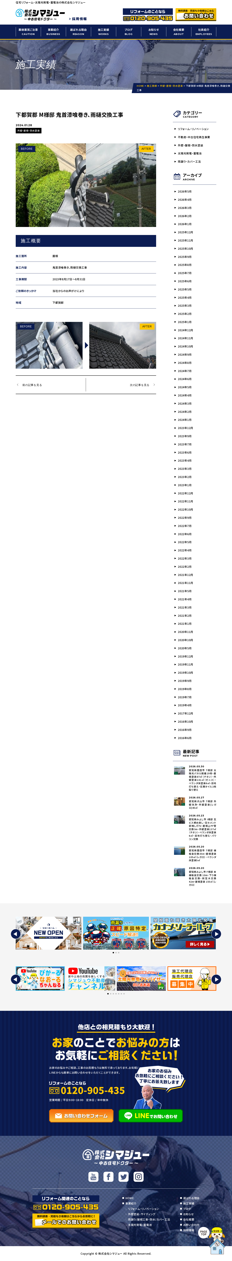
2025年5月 (185, 289)
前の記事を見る (32, 385)
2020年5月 (185, 648)
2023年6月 (185, 452)
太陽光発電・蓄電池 (190, 153)
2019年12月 (185, 656)
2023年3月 (185, 469)
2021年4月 (185, 599)
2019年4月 (185, 705)
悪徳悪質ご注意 (28, 32)
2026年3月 (185, 208)
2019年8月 (185, 689)
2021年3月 (185, 607)
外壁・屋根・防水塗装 (190, 145)
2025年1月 (185, 322)
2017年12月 (185, 713)
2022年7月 (185, 526)
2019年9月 (185, 681)
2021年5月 (185, 591)
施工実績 (103, 32)
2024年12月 (185, 330)
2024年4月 (185, 395)
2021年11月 (185, 583)
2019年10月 (185, 673)
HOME (129, 1198)
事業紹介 (53, 32)
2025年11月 (185, 240)
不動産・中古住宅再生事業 (194, 137)
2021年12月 (185, 575)
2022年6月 (185, 534)
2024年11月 (185, 338)
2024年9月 (185, 354)
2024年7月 (185, 371)
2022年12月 (185, 493)
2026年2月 (185, 216)
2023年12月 (185, 428)
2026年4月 (185, 200)
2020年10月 (185, 640)
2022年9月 (185, 518)
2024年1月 (185, 420)
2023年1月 (185, 485)
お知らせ (153, 32)
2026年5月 (185, 191)
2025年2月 (185, 314)
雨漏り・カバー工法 (189, 161)
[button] (16, 934)
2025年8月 (185, 265)
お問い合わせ (191, 1225)
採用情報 (188, 1230)
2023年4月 (185, 460)
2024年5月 (185, 387)
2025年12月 (185, 232)
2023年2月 (185, 477)
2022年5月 (185, 542)
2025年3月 (185, 306)
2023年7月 (185, 444)
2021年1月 (185, 624)
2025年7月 (185, 273)
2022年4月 (185, 550)
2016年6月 (185, 738)
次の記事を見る (139, 385)
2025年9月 (185, 257)
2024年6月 (185, 379)
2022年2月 (185, 567)
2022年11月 (185, 501)
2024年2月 (185, 412)
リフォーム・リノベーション (193, 129)
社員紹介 (203, 32)
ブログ (128, 32)
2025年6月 (185, 281)
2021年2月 (185, 616)
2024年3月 (185, 403)
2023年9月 (185, 436)
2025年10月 (185, 249)
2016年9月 (185, 730)
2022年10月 (185, 509)
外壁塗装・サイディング (141, 1214)
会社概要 (178, 32)
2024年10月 (185, 346)
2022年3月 (185, 558)
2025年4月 (185, 297)
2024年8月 (185, 363)
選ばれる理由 (78, 32)
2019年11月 (185, 664)
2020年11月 (185, 632)
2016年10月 (185, 721)
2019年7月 (185, 697)
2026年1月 (185, 224)
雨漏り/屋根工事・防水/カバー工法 (149, 1219)
